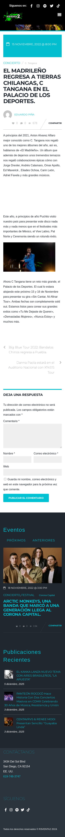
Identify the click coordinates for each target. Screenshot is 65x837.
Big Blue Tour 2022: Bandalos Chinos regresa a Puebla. (28, 349)
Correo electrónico (46, 453)
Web (6, 466)
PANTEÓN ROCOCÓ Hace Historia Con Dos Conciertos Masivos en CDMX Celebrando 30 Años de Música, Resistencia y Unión (31, 699)
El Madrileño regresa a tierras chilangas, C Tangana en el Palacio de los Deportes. (32, 85)
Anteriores (44, 540)
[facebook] (31, 5)
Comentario (11, 421)
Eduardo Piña (24, 114)
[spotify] (44, 5)
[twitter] (51, 5)
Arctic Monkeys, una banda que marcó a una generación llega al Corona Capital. (31, 608)
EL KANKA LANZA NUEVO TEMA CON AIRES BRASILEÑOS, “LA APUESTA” (38, 675)
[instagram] (38, 5)
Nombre (9, 453)
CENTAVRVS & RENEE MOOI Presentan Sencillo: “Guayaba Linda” (36, 723)
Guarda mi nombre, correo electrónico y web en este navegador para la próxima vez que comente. (30, 484)
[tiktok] (58, 5)
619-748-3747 (12, 776)
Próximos (16, 540)
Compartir (55, 123)
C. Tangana (31, 63)
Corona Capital (47, 595)
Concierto (11, 63)
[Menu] (60, 15)
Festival (27, 595)
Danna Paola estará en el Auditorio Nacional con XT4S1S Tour (35, 367)
